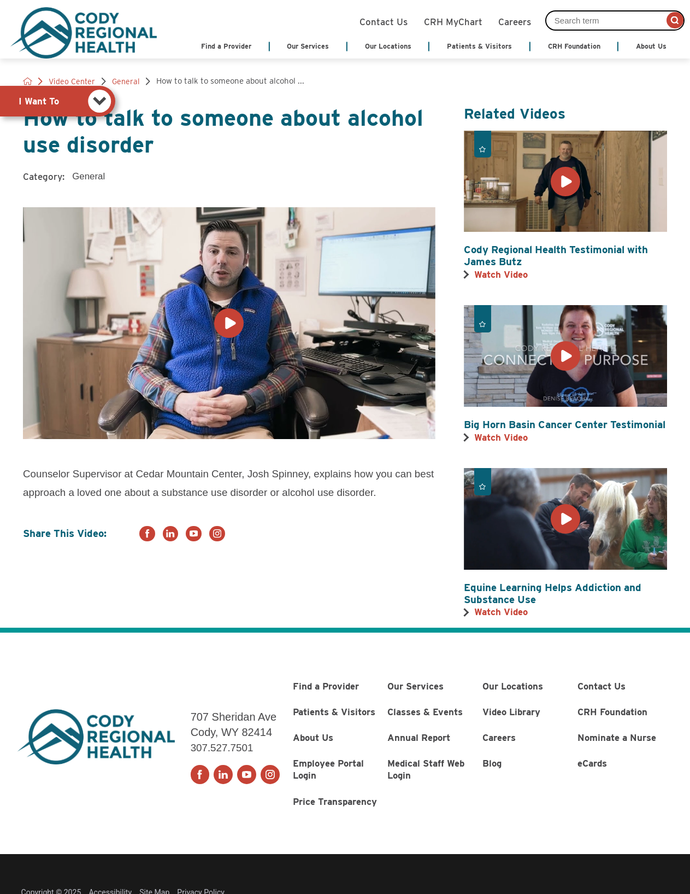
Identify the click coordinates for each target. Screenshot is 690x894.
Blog (492, 763)
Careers (514, 21)
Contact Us (383, 21)
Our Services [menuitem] (308, 46)
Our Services (415, 686)
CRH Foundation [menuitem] (574, 46)
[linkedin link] (171, 534)
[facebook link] (147, 534)
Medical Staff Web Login (425, 769)
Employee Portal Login (328, 769)
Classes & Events (425, 711)
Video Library (511, 711)
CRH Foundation (612, 711)
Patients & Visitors (334, 711)
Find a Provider (326, 686)
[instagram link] (217, 534)
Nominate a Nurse (616, 737)
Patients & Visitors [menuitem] (479, 46)
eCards (592, 763)
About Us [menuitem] (651, 46)
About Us (313, 737)
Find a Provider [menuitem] (226, 46)
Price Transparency (335, 801)
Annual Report (418, 737)
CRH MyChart (453, 21)
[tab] (57, 101)
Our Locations (512, 686)
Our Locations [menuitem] (388, 46)
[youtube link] (194, 534)
